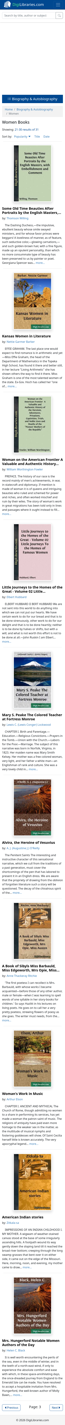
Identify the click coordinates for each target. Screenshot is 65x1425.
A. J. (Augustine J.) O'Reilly (23, 848)
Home (9, 109)
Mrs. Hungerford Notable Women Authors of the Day (30, 1342)
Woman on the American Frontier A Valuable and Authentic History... (32, 461)
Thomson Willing (17, 218)
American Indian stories (22, 1217)
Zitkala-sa (13, 1223)
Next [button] (56, 1408)
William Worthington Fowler (25, 469)
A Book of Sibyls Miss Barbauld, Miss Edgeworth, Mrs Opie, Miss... (30, 968)
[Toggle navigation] (58, 4)
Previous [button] (11, 1408)
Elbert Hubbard (17, 597)
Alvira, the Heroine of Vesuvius (28, 842)
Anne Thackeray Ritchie (22, 976)
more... (40, 263)
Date (46, 136)
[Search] (29, 15)
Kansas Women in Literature (26, 336)
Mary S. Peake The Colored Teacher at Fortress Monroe (32, 716)
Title (37, 136)
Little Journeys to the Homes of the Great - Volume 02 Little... (32, 589)
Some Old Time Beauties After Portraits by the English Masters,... (31, 210)
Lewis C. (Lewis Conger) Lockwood (29, 725)
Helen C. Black (16, 1350)
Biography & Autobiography (32, 99)
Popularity (22, 136)
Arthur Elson (15, 1099)
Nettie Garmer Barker (21, 342)
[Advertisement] (32, 57)
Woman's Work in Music (22, 1093)
